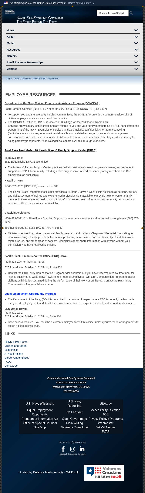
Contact (73, 69)
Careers (73, 56)
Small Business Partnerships (73, 63)
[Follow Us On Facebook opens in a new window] (63, 450)
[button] (81, 3)
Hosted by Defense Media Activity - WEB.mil (48, 472)
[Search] (113, 13)
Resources (73, 50)
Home (73, 31)
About (73, 37)
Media (73, 44)
